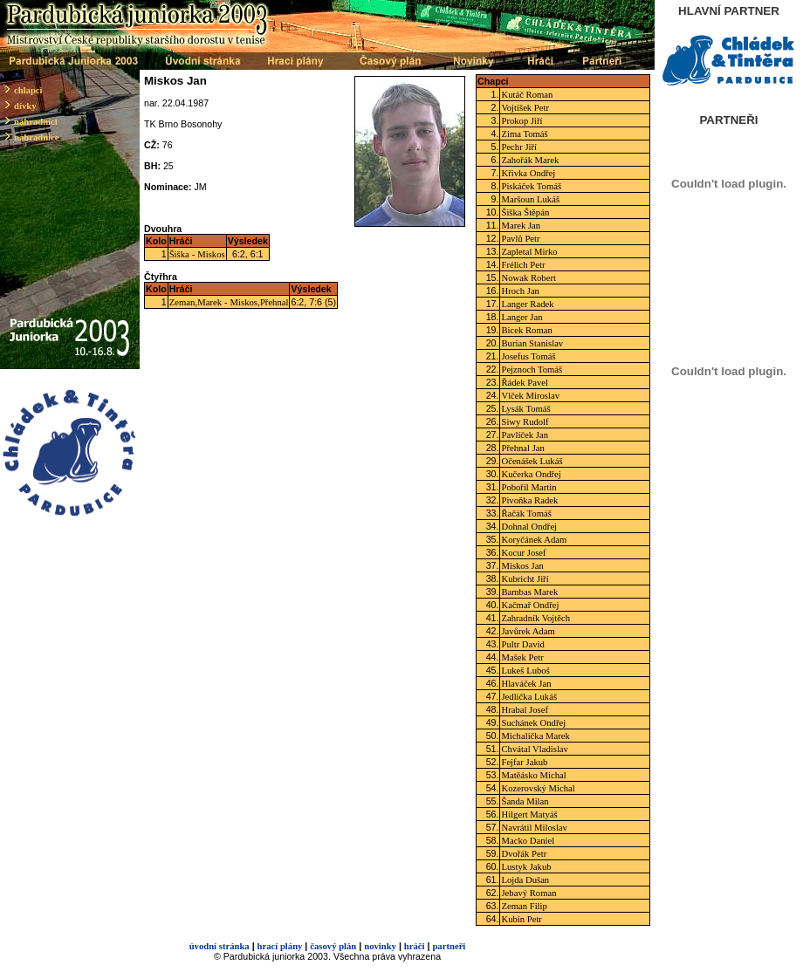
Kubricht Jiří (524, 579)
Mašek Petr (522, 657)
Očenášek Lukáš (531, 461)
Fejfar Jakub (524, 762)
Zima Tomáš (524, 134)
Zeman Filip (523, 906)
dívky (25, 106)
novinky (380, 946)
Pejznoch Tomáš (531, 369)
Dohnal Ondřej (529, 526)
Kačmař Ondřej (530, 605)
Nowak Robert (528, 278)
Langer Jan (521, 317)
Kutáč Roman (526, 94)
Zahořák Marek (530, 160)
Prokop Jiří (521, 121)
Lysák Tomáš (525, 409)
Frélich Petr (523, 265)
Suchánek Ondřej (533, 723)
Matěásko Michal (533, 775)
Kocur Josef (523, 553)
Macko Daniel (527, 840)
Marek (209, 302)
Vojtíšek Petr (525, 108)
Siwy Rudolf (524, 422)
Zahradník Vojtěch (535, 618)
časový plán (333, 946)
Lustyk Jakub (526, 867)
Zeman (182, 302)
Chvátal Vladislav (534, 749)
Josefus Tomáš (528, 356)
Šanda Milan (524, 801)
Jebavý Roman (528, 893)
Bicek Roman (526, 330)
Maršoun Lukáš (530, 199)
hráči (414, 946)
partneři (448, 946)
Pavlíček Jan (524, 435)
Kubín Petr (521, 919)
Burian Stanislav (532, 343)
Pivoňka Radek (529, 500)
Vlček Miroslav (530, 395)
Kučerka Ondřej (530, 474)
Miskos (210, 254)
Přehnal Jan (522, 448)
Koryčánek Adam (533, 539)
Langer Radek (527, 304)
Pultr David (522, 644)
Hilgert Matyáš (529, 814)
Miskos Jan (522, 566)
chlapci (28, 90)
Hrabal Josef (524, 710)
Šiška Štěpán (525, 212)
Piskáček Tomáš (531, 186)
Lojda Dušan (525, 880)
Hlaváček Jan (526, 683)
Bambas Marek (529, 592)
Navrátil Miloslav (533, 827)
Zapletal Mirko (529, 252)
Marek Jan (520, 225)
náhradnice (36, 137)
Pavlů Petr (520, 238)
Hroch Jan (520, 291)
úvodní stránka (219, 946)
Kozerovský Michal (537, 788)
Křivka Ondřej (528, 173)
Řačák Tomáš (526, 513)
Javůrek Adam (527, 631)
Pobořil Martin (528, 487)
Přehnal (274, 302)
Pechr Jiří (519, 147)
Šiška (179, 254)
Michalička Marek (535, 736)
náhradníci (36, 122)
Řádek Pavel (524, 382)
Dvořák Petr (523, 854)
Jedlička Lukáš (529, 697)
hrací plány (280, 946)
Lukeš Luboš (525, 670)
